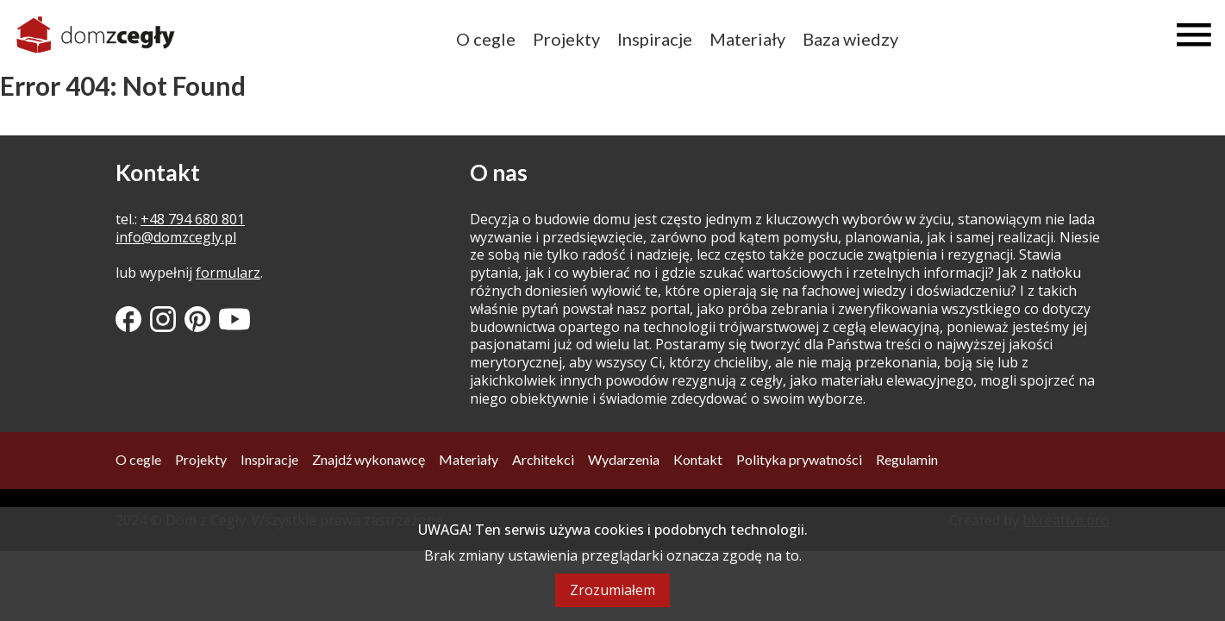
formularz (228, 272)
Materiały (747, 38)
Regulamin (907, 459)
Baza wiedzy (850, 38)
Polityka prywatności (799, 459)
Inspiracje (654, 38)
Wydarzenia (623, 459)
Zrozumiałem (612, 589)
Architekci (543, 459)
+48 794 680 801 (193, 219)
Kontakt (697, 459)
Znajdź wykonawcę (368, 459)
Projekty (566, 38)
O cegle (486, 38)
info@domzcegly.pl (176, 237)
